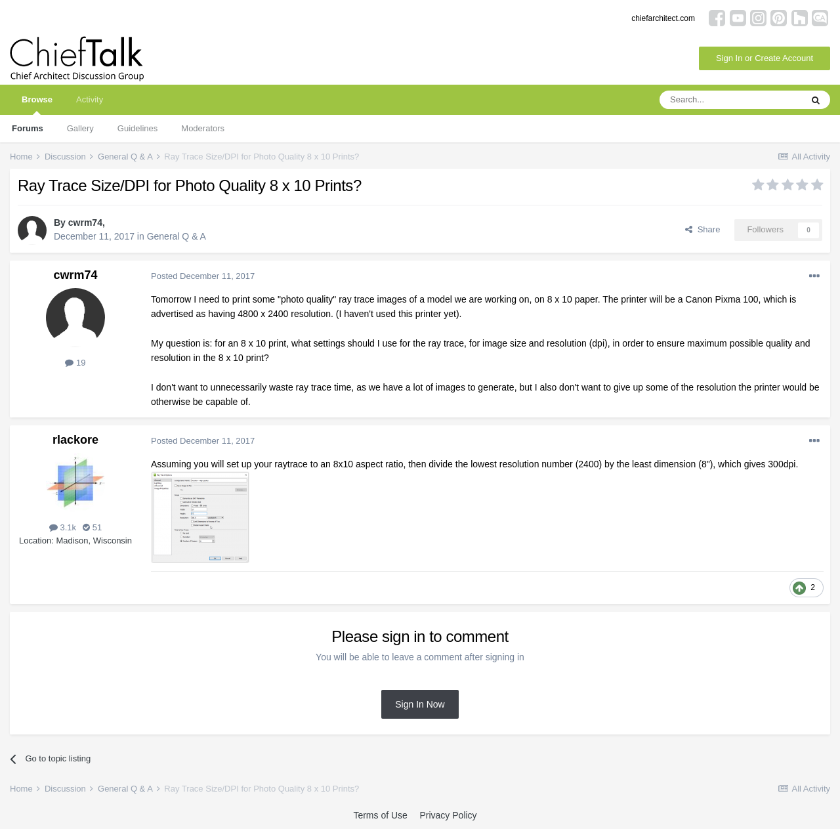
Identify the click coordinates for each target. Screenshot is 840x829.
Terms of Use (380, 815)
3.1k (62, 527)
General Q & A (176, 236)
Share (702, 229)
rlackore (75, 439)
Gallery (80, 128)
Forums (27, 128)
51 (92, 527)
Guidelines (137, 128)
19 (75, 363)
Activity (89, 99)
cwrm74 (85, 222)
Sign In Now (419, 704)
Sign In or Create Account (764, 58)
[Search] (730, 100)
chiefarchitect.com (663, 18)
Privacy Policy (447, 815)
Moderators (202, 128)
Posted (203, 276)
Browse (37, 105)
